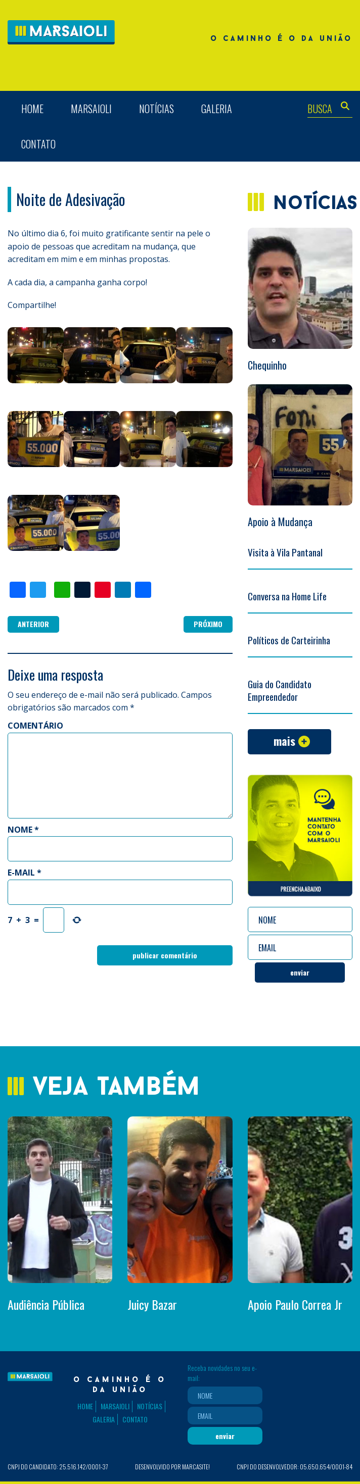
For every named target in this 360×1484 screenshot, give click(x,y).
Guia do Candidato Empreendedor (279, 690)
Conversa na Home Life (287, 596)
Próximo (208, 624)
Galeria (216, 108)
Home (32, 108)
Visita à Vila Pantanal (285, 552)
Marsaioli (91, 108)
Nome (23, 829)
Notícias (156, 108)
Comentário (35, 725)
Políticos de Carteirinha (289, 640)
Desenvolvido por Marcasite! (172, 1466)
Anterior (33, 624)
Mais (284, 741)
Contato (38, 143)
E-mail (24, 872)
